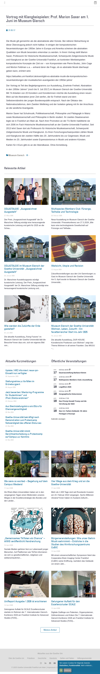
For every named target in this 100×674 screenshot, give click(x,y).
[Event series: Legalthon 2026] (69, 386)
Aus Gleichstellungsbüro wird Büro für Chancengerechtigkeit (23, 410)
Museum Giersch (16, 157)
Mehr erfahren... (87, 665)
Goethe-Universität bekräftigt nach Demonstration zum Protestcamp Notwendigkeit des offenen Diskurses (23, 422)
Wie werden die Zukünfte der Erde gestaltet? (22, 329)
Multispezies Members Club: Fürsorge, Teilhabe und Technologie (71, 212)
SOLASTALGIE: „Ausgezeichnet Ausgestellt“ (20, 212)
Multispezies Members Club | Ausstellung (75, 382)
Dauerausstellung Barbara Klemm (72, 375)
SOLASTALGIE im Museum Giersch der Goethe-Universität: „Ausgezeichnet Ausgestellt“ (24, 271)
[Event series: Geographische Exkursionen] (69, 393)
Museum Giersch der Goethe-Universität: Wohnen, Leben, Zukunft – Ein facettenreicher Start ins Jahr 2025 (72, 331)
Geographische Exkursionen (70, 396)
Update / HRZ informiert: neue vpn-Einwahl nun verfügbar (22, 374)
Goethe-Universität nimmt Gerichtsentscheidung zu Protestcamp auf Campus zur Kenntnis (23, 436)
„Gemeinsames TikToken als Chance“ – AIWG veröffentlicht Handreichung (24, 542)
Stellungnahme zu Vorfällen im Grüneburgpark (19, 385)
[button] (50, 632)
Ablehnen (67, 670)
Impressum (51, 670)
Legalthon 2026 (65, 389)
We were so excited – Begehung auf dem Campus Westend (26, 485)
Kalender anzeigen (58, 421)
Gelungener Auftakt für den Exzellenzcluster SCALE (65, 605)
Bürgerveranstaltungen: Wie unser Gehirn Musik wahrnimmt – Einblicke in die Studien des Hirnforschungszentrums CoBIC (73, 545)
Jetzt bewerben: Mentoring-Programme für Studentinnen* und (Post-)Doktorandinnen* (24, 397)
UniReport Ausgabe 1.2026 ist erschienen (25, 603)
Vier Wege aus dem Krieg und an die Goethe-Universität (70, 485)
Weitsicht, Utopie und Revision (67, 268)
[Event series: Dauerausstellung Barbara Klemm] (69, 372)
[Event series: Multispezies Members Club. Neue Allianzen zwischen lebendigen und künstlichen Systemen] (70, 379)
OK (61, 670)
